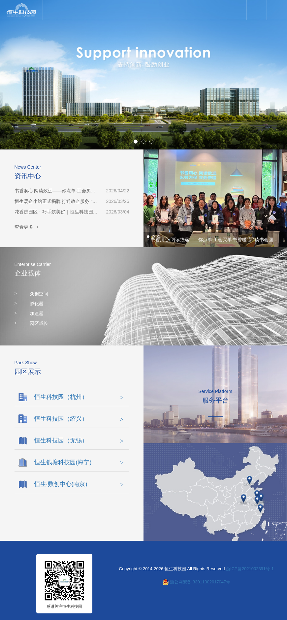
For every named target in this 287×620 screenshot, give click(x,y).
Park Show (26, 362)
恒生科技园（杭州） (79, 397)
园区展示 (28, 371)
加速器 (29, 313)
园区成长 (31, 323)
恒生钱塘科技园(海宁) (79, 462)
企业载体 (28, 273)
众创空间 (31, 294)
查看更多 (27, 227)
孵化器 (29, 304)
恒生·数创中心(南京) (79, 484)
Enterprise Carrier (33, 264)
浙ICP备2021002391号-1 (250, 568)
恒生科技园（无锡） (79, 440)
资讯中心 (28, 175)
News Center (28, 167)
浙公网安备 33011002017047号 (200, 581)
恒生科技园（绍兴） (79, 419)
